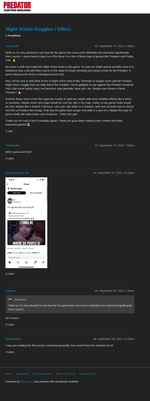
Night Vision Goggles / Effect (38, 29)
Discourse (26, 381)
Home (9, 373)
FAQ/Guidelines (42, 373)
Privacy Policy (87, 373)
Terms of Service (65, 373)
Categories (22, 373)
